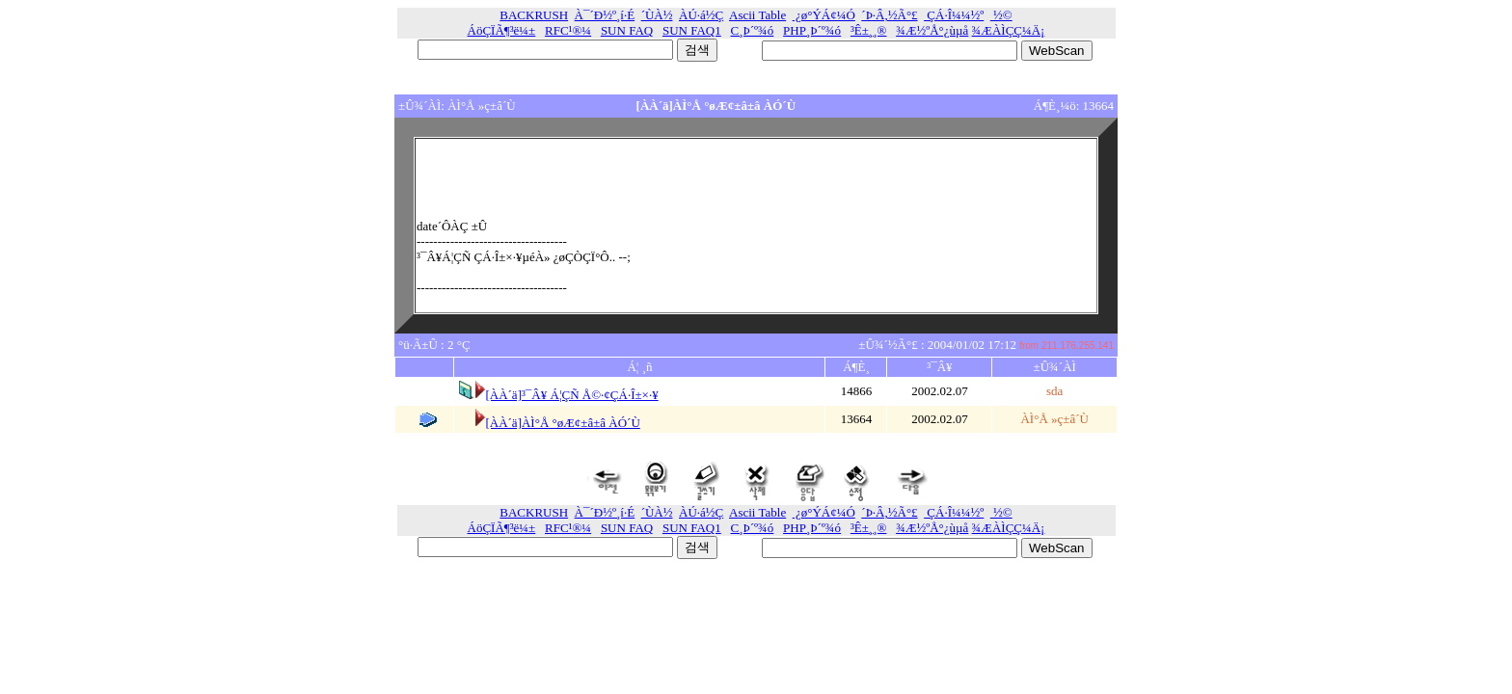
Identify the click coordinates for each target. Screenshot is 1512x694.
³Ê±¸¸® (868, 30)
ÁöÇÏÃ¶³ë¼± (502, 30)
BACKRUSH (534, 15)
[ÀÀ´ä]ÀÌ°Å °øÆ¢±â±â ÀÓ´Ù (562, 422)
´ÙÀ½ (657, 15)
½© (1001, 15)
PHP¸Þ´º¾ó (812, 30)
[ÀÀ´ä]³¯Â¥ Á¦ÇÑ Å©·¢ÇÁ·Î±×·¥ (571, 394)
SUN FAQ (627, 30)
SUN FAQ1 (691, 30)
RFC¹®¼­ (568, 30)
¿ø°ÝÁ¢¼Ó (824, 15)
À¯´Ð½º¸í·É (605, 15)
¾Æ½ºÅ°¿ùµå (932, 30)
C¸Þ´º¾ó (752, 30)
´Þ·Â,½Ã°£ (889, 15)
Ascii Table (757, 15)
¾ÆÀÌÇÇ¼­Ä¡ (1008, 30)
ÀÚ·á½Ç (701, 15)
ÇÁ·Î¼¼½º (954, 15)
